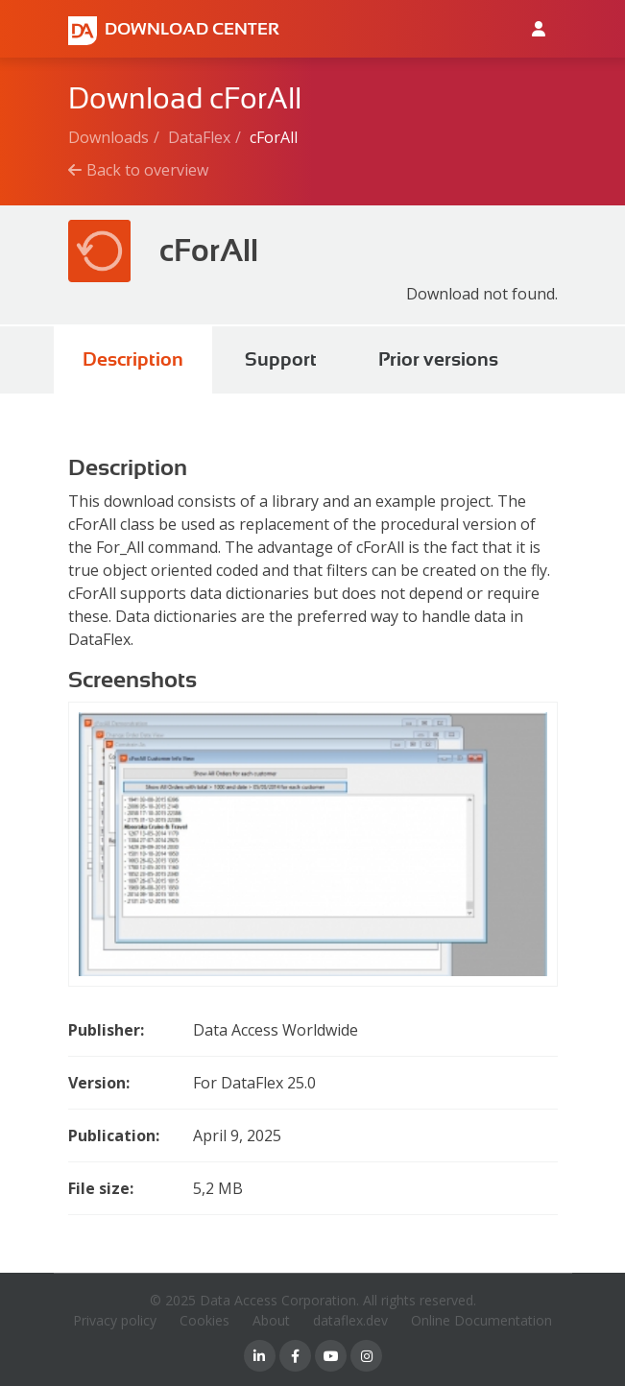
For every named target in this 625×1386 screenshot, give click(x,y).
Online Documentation (481, 1320)
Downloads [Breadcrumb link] (108, 137)
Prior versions (438, 359)
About (271, 1320)
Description (133, 359)
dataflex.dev (350, 1320)
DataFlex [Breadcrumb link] (199, 137)
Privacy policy (114, 1320)
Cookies (204, 1320)
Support (281, 359)
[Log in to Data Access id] (538, 29)
